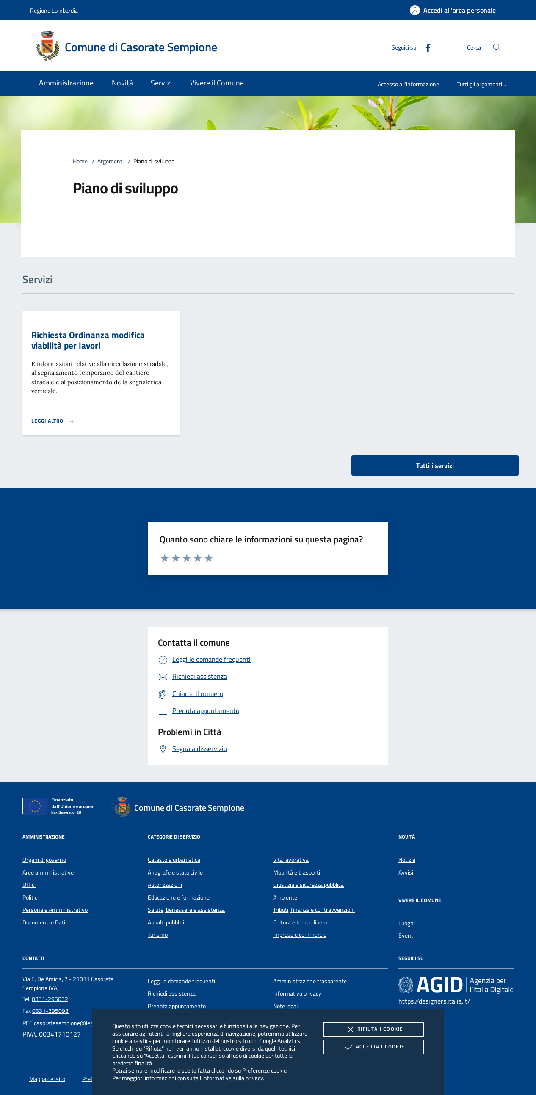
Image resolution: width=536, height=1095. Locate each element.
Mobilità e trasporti (296, 872)
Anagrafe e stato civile (175, 872)
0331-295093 (50, 1010)
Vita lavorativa (291, 859)
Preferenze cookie (264, 1070)
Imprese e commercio (299, 934)
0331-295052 (50, 999)
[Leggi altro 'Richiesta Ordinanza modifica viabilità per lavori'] (53, 421)
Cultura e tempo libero (300, 922)
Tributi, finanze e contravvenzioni (314, 909)
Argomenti (110, 161)
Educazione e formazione (179, 897)
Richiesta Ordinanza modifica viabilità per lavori (88, 340)
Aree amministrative (48, 872)
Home (80, 161)
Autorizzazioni (165, 884)
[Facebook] (424, 46)
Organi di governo (44, 859)
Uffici (29, 884)
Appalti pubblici (166, 922)
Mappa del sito (47, 1079)
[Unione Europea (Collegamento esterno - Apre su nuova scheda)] (60, 808)
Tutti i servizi (435, 465)
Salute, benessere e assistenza (186, 909)
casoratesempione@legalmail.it (73, 1023)
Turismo (158, 934)
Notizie (406, 859)
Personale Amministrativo (55, 909)
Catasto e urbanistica (174, 859)
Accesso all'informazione (408, 84)
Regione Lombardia (54, 10)
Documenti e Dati (43, 922)
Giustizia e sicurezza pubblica (308, 884)
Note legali (286, 1006)
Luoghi (406, 923)
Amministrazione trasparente (310, 981)
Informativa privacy (297, 993)
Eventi (406, 935)
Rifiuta (373, 1029)
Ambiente (285, 897)
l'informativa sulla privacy (231, 1077)
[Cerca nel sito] (497, 47)
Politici (30, 897)
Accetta (374, 1047)
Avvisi (405, 872)
